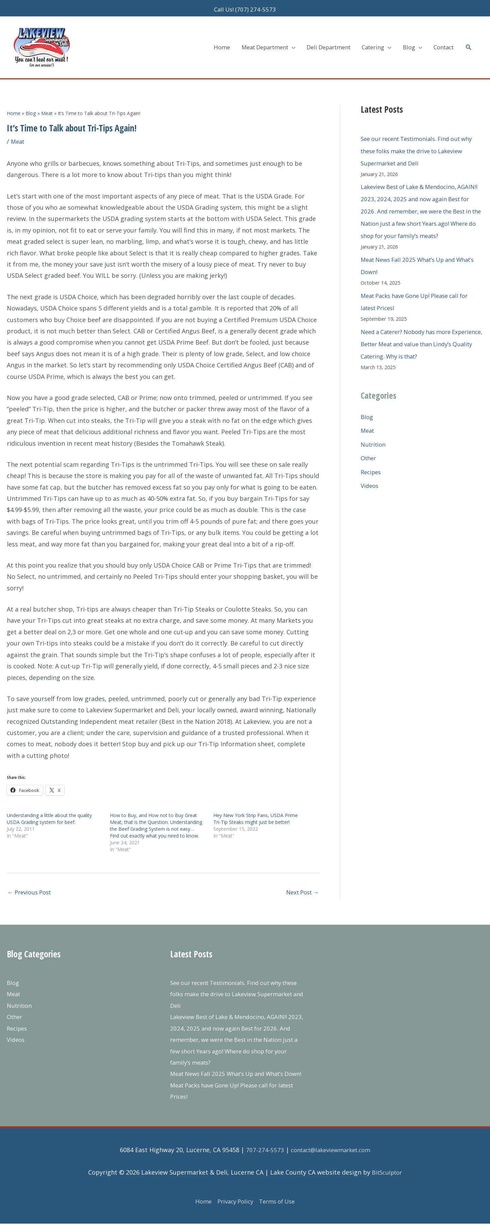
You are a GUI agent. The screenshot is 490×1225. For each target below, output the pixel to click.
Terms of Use (279, 1202)
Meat (18, 130)
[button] (468, 40)
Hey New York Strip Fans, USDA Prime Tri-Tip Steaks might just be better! (255, 807)
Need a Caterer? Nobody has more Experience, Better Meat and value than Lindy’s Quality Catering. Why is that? (419, 345)
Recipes (372, 473)
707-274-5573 (261, 1151)
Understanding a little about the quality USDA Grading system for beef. (49, 807)
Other (369, 459)
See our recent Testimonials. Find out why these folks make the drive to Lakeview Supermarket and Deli (416, 139)
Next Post (300, 881)
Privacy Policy (234, 1202)
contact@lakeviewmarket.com (331, 1151)
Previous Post (31, 881)
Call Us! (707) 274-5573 (245, 7)
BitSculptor (387, 1174)
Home (199, 1202)
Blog (367, 418)
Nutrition (374, 445)
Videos (370, 487)
